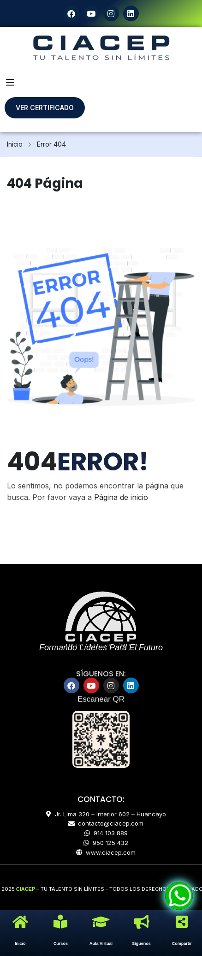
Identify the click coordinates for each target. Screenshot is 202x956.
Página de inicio (121, 497)
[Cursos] (60, 922)
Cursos (60, 943)
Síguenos (141, 943)
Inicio (15, 144)
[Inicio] (20, 922)
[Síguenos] (142, 922)
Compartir (182, 943)
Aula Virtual (101, 943)
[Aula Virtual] (101, 922)
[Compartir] (182, 922)
